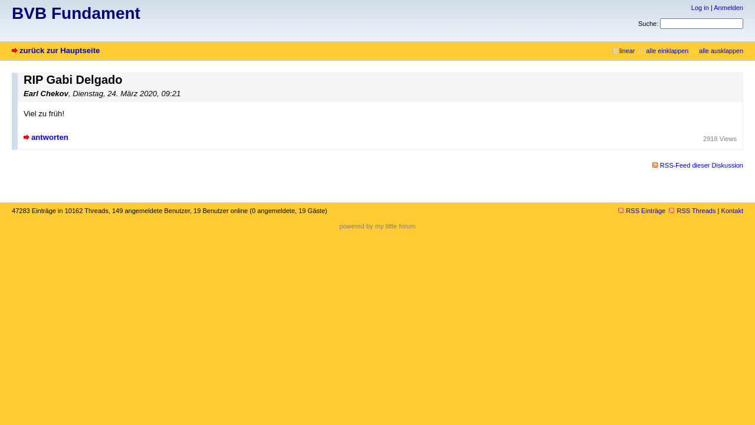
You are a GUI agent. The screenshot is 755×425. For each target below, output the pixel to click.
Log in (700, 7)
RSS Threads (692, 210)
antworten (49, 137)
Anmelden (728, 7)
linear (623, 50)
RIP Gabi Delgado (73, 79)
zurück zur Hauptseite (59, 50)
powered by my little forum (378, 226)
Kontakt (732, 210)
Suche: (648, 23)
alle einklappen (664, 50)
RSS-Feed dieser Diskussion (701, 165)
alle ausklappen (717, 50)
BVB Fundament (76, 13)
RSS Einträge (641, 210)
